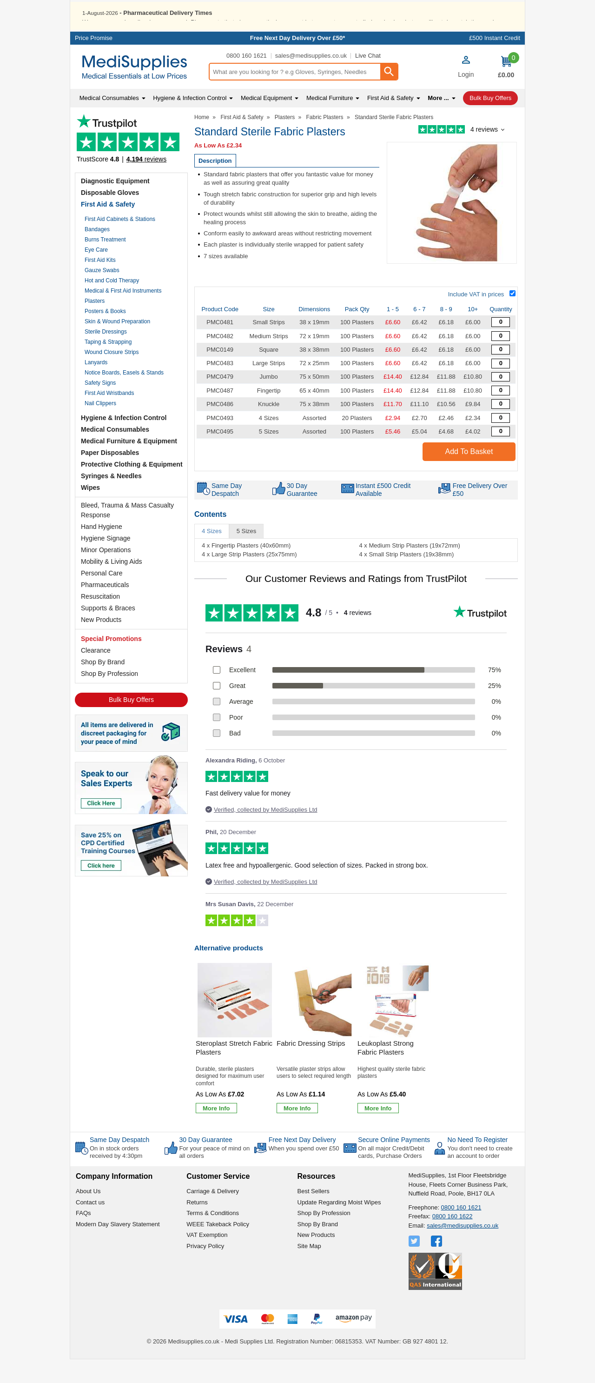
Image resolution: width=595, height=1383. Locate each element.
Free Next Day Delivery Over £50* (297, 61)
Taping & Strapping (108, 365)
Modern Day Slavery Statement (118, 1247)
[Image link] (131, 871)
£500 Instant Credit (494, 61)
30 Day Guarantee (205, 1163)
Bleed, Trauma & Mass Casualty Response (127, 533)
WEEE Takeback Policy (217, 1247)
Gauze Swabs (102, 294)
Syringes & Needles (111, 499)
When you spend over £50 (304, 1172)
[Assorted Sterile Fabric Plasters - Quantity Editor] (500, 442)
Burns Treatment (105, 263)
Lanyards (96, 386)
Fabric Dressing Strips (311, 1067)
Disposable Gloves (110, 216)
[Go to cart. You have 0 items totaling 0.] (506, 91)
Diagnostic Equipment (115, 204)
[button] (465, 91)
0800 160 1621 (246, 79)
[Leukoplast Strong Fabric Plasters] (396, 1063)
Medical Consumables (115, 453)
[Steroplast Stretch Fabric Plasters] (234, 1063)
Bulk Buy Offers (131, 723)
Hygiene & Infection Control (123, 441)
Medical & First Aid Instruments (123, 314)
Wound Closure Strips (112, 376)
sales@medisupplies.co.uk (311, 79)
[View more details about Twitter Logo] (415, 1264)
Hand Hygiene (101, 550)
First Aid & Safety (108, 228)
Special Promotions (111, 662)
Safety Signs (100, 406)
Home (201, 141)
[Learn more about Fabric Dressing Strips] (297, 1132)
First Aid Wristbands (109, 417)
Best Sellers (314, 1214)
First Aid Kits (100, 284)
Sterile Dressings (106, 355)
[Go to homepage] (139, 91)
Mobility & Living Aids (111, 585)
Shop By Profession (109, 697)
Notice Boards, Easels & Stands (124, 396)
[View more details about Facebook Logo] (437, 1264)
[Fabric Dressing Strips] (315, 1063)
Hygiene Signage (106, 562)
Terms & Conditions (212, 1236)
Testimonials (131, 165)
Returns (197, 1226)
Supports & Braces (108, 631)
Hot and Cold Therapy (112, 304)
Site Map (309, 1269)
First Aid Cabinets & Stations (120, 243)
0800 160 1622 (452, 1239)
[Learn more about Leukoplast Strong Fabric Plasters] (378, 1132)
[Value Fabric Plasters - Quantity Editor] (500, 360)
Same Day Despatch (119, 1163)
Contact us (90, 1226)
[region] (235, 1024)
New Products (101, 643)
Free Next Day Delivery (302, 1163)
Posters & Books (105, 335)
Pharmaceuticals (105, 608)
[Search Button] (388, 95)
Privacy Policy (205, 1269)
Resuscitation (100, 620)
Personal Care (102, 597)
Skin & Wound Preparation (117, 345)
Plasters (95, 324)
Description (215, 184)
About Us (88, 1214)
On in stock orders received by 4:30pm (116, 1176)
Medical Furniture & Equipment (129, 464)
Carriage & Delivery (212, 1214)
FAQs (83, 1236)
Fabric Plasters (325, 141)
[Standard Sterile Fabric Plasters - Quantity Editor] (500, 346)
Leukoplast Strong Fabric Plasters (385, 1071)
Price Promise (93, 61)
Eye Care (96, 273)
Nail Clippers (100, 427)
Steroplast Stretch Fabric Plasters (234, 1071)
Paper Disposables (110, 476)
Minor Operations (106, 573)
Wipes (90, 511)
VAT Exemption (206, 1258)
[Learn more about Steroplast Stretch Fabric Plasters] (216, 1132)
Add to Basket (469, 475)
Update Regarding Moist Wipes (339, 1226)
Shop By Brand (103, 685)
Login (466, 98)
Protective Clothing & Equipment (132, 488)
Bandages (97, 253)
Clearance (96, 674)
